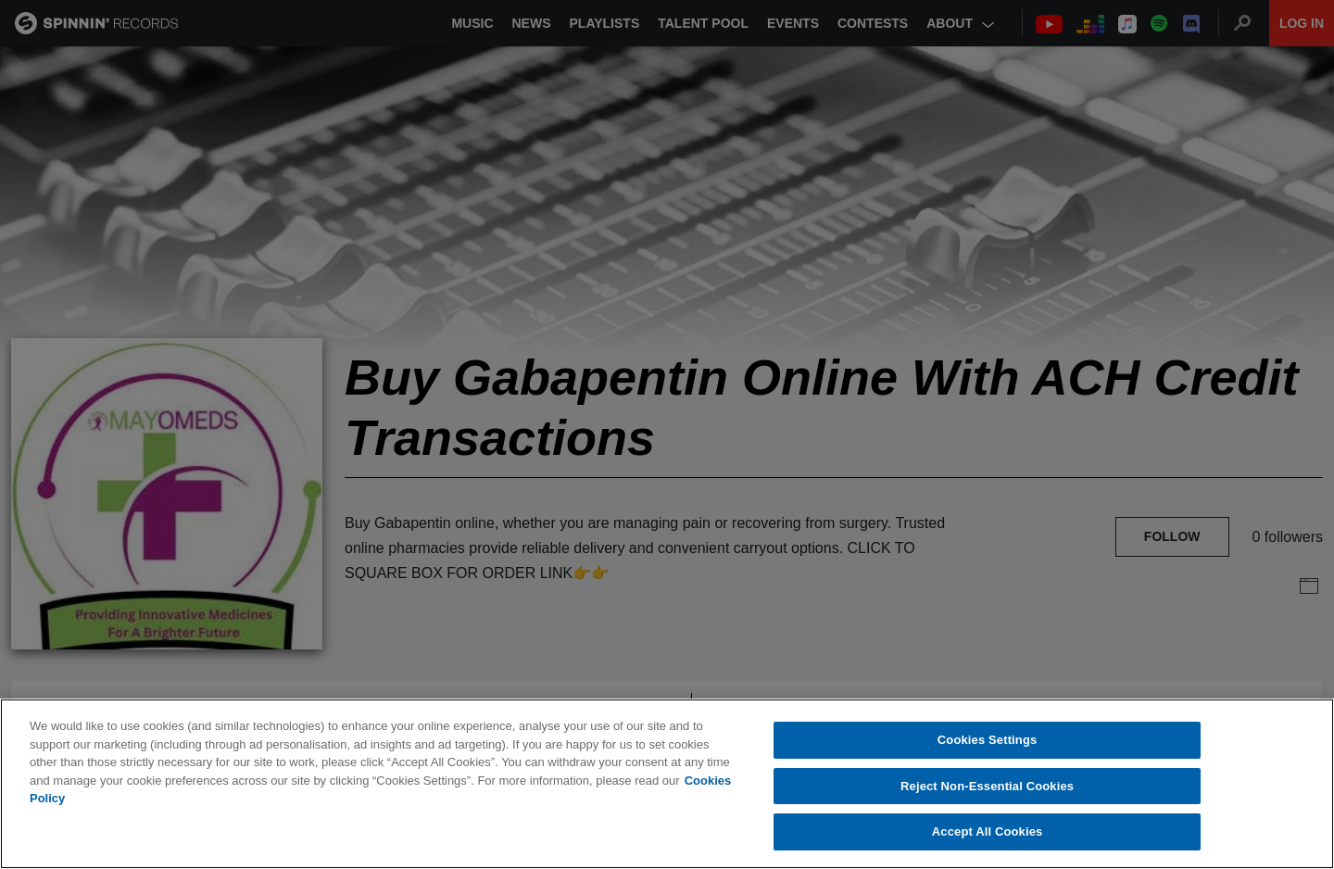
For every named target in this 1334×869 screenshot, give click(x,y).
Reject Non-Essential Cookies (987, 787)
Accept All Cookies (987, 832)
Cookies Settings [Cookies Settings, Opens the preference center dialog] (988, 741)
